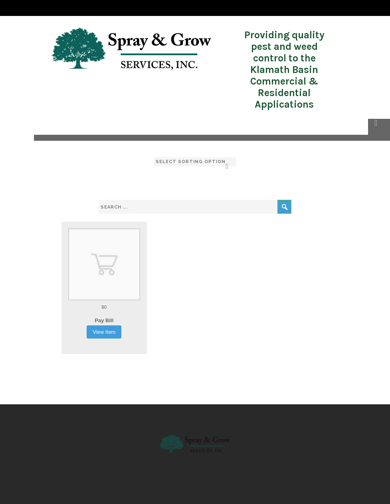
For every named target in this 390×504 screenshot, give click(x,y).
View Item (104, 332)
